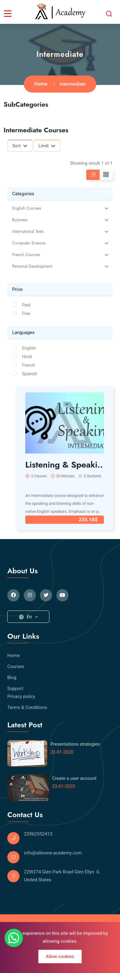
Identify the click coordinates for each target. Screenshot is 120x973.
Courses (15, 666)
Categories (23, 193)
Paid (26, 305)
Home (41, 84)
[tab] (60, 208)
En (28, 616)
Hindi (27, 356)
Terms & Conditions (27, 707)
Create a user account (74, 778)
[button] (60, 208)
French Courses (26, 254)
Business (19, 219)
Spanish (29, 373)
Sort (19, 146)
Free (26, 313)
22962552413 (38, 834)
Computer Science (29, 243)
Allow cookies (60, 956)
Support (15, 688)
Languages (23, 332)
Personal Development (32, 266)
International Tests (28, 231)
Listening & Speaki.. (64, 464)
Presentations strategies (75, 744)
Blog (11, 677)
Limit (46, 146)
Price (17, 289)
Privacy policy (21, 696)
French (28, 365)
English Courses (26, 208)
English (29, 348)
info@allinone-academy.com (53, 853)
